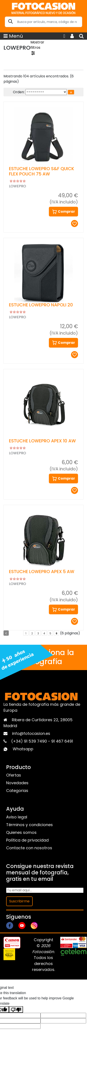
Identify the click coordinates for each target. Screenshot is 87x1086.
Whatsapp (23, 749)
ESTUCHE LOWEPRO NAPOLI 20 (41, 305)
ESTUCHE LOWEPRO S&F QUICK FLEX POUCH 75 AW (41, 171)
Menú (13, 36)
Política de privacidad (27, 840)
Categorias (17, 790)
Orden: (19, 92)
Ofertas (13, 775)
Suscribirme (19, 901)
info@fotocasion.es (31, 733)
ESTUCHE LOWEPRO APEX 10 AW (42, 441)
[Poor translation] (16, 1009)
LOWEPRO (17, 186)
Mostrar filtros (37, 48)
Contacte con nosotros (29, 848)
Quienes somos (21, 832)
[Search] (43, 22)
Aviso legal (16, 817)
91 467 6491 (62, 741)
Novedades (17, 783)
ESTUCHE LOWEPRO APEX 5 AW (41, 571)
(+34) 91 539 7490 (29, 741)
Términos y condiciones (29, 824)
